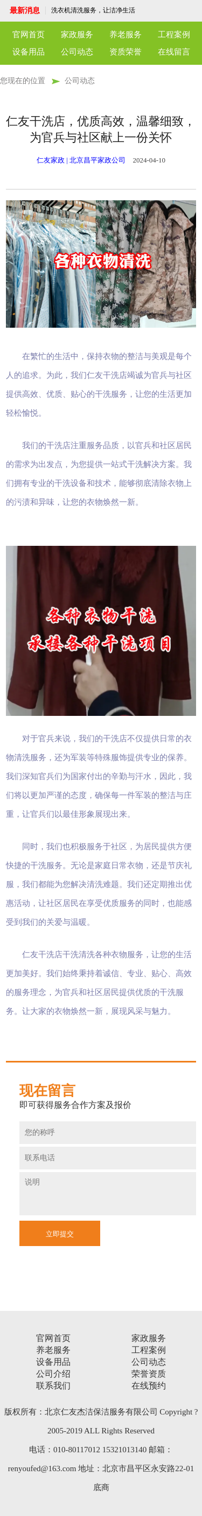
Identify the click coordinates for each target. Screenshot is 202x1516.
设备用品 (28, 52)
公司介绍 (53, 1373)
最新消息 (25, 10)
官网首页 (28, 34)
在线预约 (148, 1385)
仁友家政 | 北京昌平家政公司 (81, 160)
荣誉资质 (148, 1373)
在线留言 (174, 52)
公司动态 (77, 52)
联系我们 (53, 1385)
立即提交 (60, 1234)
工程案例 (174, 34)
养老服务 (125, 34)
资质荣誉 (125, 52)
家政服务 (77, 34)
